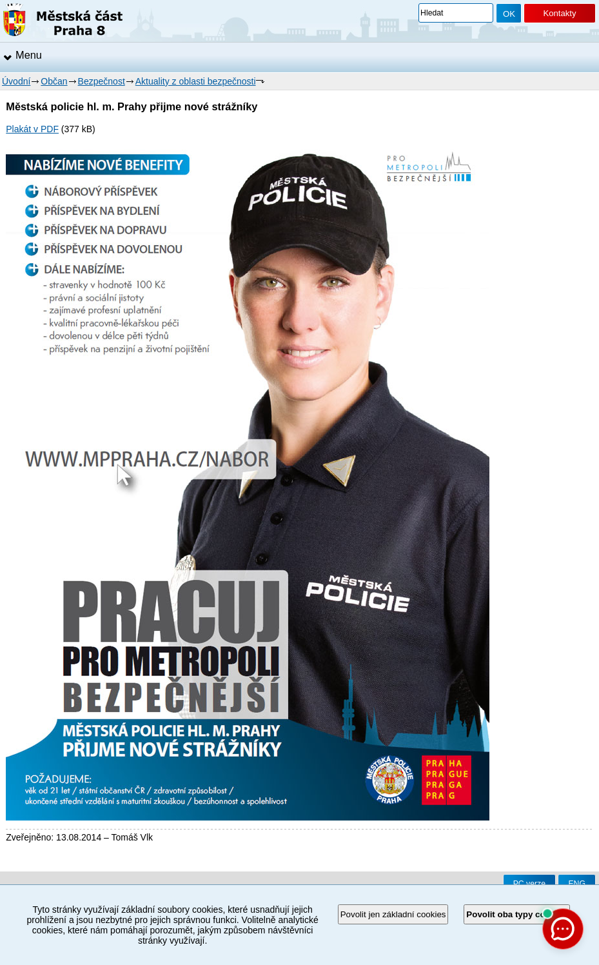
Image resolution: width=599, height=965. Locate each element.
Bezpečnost (101, 81)
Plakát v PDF (32, 129)
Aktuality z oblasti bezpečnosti (195, 81)
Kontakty (559, 13)
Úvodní (16, 81)
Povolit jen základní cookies (393, 914)
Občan (54, 81)
